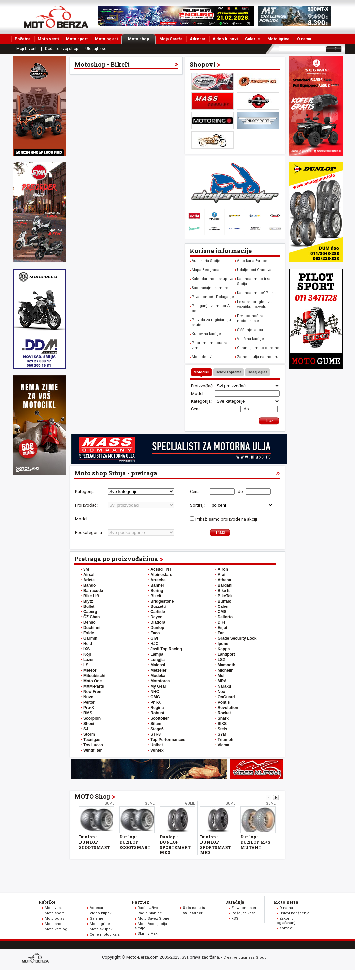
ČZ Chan (91, 617)
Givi (154, 638)
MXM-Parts (93, 686)
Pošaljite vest (243, 913)
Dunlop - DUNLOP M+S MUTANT (255, 842)
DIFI (221, 622)
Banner (157, 585)
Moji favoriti (27, 48)
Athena (224, 580)
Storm (89, 734)
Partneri (141, 902)
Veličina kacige (250, 339)
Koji (87, 654)
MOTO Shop (92, 796)
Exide (88, 633)
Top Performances (167, 739)
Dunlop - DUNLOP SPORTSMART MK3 (175, 844)
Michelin (226, 670)
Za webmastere (245, 908)
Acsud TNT (160, 569)
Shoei (88, 723)
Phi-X (155, 702)
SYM (222, 734)
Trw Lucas (93, 745)
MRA (222, 681)
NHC (154, 691)
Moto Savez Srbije (153, 918)
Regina (157, 707)
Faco (155, 633)
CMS (222, 611)
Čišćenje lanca (250, 330)
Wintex (156, 750)
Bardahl (225, 585)
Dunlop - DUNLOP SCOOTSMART (94, 842)
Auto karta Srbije (206, 261)
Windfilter (92, 750)
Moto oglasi (106, 39)
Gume (109, 803)
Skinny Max (147, 933)
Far (221, 633)
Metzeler (158, 670)
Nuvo (88, 697)
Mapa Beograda (205, 270)
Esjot (222, 627)
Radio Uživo (148, 908)
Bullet (88, 606)
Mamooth (226, 665)
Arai (221, 574)
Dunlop (157, 627)
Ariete (89, 580)
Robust (157, 713)
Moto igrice (278, 39)
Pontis (224, 702)
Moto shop (142, 39)
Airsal (88, 574)
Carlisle (157, 611)
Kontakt (285, 928)
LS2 (221, 659)
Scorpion (92, 718)
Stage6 (156, 729)
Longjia (157, 659)
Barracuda (93, 590)
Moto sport (77, 39)
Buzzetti (158, 606)
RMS (87, 713)
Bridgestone (162, 601)
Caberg (90, 611)
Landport (226, 654)
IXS (86, 649)
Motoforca (160, 681)
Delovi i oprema (228, 372)
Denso (89, 622)
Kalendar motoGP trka (256, 293)
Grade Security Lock (237, 638)
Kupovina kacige (206, 334)
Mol (221, 675)
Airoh (223, 569)
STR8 (155, 734)
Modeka (157, 675)
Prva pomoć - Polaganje (213, 297)
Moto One (92, 681)
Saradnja (234, 902)
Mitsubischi (94, 675)
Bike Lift (91, 596)
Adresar (197, 39)
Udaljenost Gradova (254, 270)
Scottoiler (159, 718)
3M (86, 569)
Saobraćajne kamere (210, 288)
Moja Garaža (170, 39)
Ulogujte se (95, 48)
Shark (223, 718)
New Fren (92, 691)
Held (87, 643)
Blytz (88, 601)
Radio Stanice (150, 913)
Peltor (89, 702)
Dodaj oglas (257, 372)
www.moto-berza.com (36, 958)
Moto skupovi (101, 929)
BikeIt (155, 596)
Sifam (155, 723)
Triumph (225, 739)
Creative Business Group (245, 957)
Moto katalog (56, 929)
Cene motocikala (105, 934)
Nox (221, 691)
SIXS (222, 723)
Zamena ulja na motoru (257, 357)
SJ (85, 729)
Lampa (156, 654)
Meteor (89, 670)
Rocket (224, 713)
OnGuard (226, 697)
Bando (89, 585)
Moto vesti (48, 39)
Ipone (223, 643)
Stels (222, 729)
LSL (87, 665)
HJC (154, 643)
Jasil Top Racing (166, 649)
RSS (234, 918)
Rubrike (47, 902)
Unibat (156, 745)
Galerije (252, 39)
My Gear (158, 686)
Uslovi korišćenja (294, 913)
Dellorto (225, 617)
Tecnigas (91, 739)
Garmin (90, 638)
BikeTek (225, 596)
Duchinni (91, 627)
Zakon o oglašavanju (287, 920)
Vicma (223, 745)
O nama (304, 39)
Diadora (157, 622)
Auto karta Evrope (252, 261)
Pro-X (88, 707)
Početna (22, 39)
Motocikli (201, 372)
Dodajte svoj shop (61, 48)
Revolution (228, 707)
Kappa (224, 649)
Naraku (224, 686)
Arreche (157, 580)
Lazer (88, 659)
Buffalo (224, 601)
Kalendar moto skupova (212, 279)
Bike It (224, 590)
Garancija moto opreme (258, 348)
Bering (156, 590)
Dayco (156, 617)
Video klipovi (225, 39)
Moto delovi (202, 357)
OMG (155, 697)
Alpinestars (161, 574)
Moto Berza (285, 902)
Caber (223, 606)
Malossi (157, 665)
